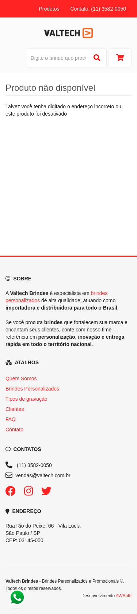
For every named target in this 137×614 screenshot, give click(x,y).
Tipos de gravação (26, 399)
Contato (14, 429)
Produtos (49, 9)
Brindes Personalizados (32, 389)
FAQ (10, 419)
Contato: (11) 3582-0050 (98, 9)
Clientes (14, 409)
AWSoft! (124, 595)
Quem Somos (21, 378)
